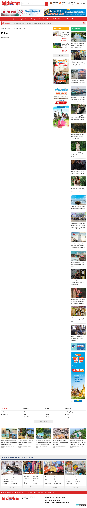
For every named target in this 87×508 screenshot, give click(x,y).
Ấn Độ (25, 483)
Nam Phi (26, 417)
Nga (55, 481)
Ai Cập (77, 483)
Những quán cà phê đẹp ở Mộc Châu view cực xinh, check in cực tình (77, 136)
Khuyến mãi (50, 19)
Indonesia (48, 412)
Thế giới (21, 19)
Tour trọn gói (54, 3)
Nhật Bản (5, 412)
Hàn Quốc (5, 414)
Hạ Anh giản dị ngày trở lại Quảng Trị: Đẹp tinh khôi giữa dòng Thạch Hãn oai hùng (78, 117)
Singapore (68, 408)
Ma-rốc (47, 417)
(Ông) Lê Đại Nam (60, 497)
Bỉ (45, 481)
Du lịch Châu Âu (29, 23)
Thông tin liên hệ (20, 492)
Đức (68, 414)
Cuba (76, 479)
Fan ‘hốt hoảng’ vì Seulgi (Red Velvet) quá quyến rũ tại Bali (77, 154)
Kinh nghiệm (34, 19)
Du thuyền (81, 3)
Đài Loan (26, 414)
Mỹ (4, 417)
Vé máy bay (62, 3)
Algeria (69, 417)
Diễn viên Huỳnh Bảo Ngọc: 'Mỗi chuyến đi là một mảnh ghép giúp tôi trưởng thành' (78, 190)
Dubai (47, 414)
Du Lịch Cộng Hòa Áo (19, 28)
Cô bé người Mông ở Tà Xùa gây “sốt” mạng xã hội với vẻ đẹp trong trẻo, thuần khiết (78, 301)
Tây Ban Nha (57, 483)
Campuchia (6, 481)
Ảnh (40, 19)
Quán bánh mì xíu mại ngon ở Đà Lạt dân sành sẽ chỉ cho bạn (78, 319)
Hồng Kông (70, 412)
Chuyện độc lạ (47, 23)
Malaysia (26, 412)
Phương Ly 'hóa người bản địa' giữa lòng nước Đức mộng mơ (77, 338)
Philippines (14, 483)
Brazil (77, 477)
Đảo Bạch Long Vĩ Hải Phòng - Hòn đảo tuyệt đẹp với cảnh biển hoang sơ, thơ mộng (78, 99)
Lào (12, 481)
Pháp (55, 477)
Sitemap (30, 492)
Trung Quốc (26, 408)
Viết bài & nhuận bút (8, 492)
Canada (69, 477)
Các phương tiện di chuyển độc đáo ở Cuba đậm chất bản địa (77, 264)
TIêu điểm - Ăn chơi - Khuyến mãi (64, 19)
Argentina (69, 483)
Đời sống (27, 19)
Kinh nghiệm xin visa (18, 23)
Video (44, 19)
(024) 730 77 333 (49, 492)
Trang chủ (4, 28)
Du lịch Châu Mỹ (38, 23)
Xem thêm (11, 487)
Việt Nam (14, 19)
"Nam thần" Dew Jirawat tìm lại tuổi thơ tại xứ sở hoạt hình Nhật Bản (78, 282)
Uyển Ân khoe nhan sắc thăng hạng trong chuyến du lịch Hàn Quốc (78, 63)
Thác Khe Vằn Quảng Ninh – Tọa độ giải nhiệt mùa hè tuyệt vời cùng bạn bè (78, 45)
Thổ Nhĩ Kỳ (48, 483)
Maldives (5, 483)
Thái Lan (46, 408)
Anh (46, 477)
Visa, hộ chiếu (71, 3)
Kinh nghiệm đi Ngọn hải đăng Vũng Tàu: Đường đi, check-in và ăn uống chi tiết (78, 245)
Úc (33, 481)
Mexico (68, 481)
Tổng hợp (8, 19)
